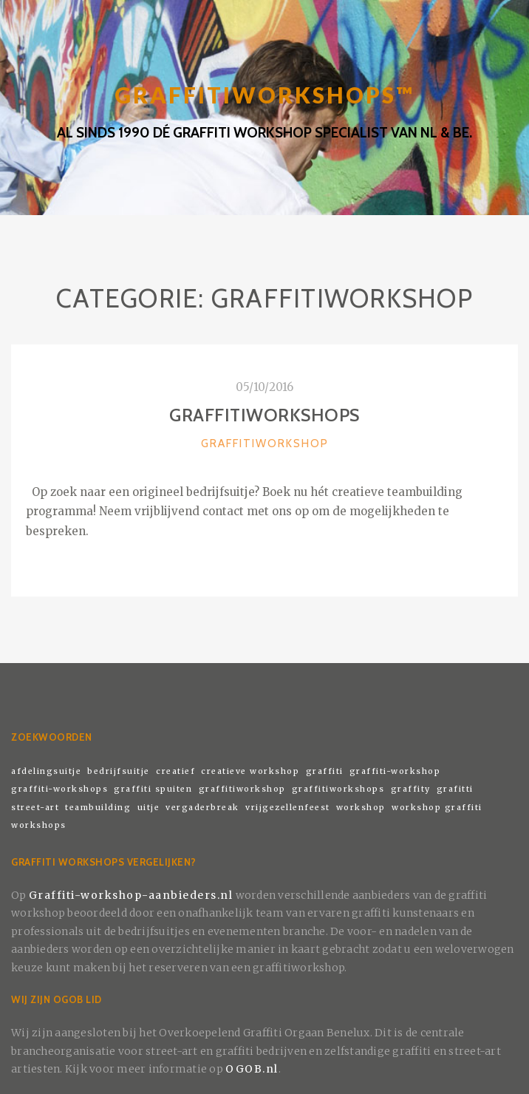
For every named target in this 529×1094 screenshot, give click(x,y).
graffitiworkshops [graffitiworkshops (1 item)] (338, 789)
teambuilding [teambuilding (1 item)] (98, 807)
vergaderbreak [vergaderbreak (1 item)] (202, 807)
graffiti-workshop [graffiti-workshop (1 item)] (395, 771)
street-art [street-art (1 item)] (35, 807)
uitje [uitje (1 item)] (148, 807)
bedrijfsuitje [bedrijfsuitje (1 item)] (118, 771)
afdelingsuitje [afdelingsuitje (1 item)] (46, 771)
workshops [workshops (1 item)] (38, 825)
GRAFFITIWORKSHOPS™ (264, 95)
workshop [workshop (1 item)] (361, 807)
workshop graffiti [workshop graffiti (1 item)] (437, 807)
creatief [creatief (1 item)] (175, 771)
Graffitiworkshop (265, 443)
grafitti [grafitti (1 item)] (455, 789)
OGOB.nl (252, 1069)
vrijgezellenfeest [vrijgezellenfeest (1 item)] (287, 807)
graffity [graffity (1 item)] (411, 789)
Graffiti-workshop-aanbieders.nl (131, 895)
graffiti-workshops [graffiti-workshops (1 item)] (59, 789)
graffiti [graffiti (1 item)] (325, 771)
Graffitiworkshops (264, 415)
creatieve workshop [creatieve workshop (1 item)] (250, 771)
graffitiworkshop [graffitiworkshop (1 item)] (242, 789)
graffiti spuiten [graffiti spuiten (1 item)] (153, 789)
